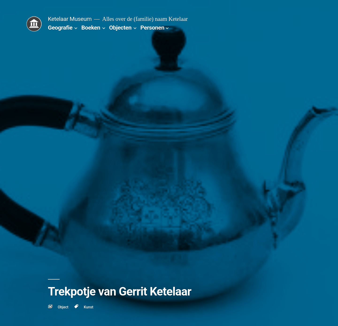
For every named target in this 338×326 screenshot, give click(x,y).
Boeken (90, 27)
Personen (152, 27)
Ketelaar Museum (70, 18)
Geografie (60, 27)
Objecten (120, 27)
